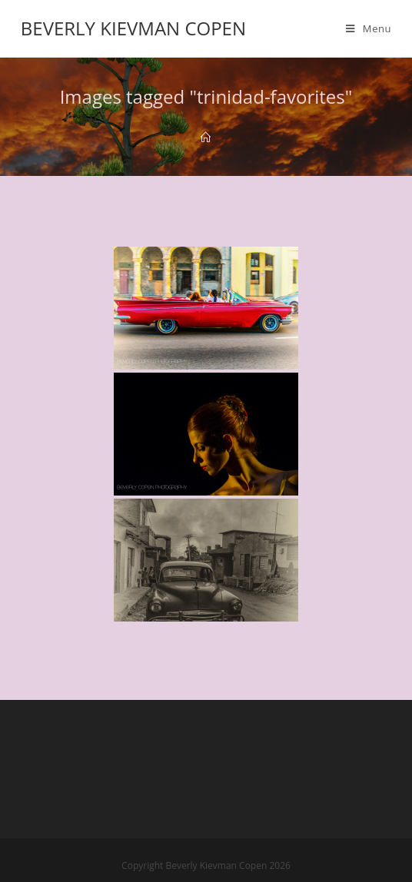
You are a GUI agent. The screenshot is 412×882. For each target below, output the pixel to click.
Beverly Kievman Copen (133, 28)
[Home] (206, 137)
